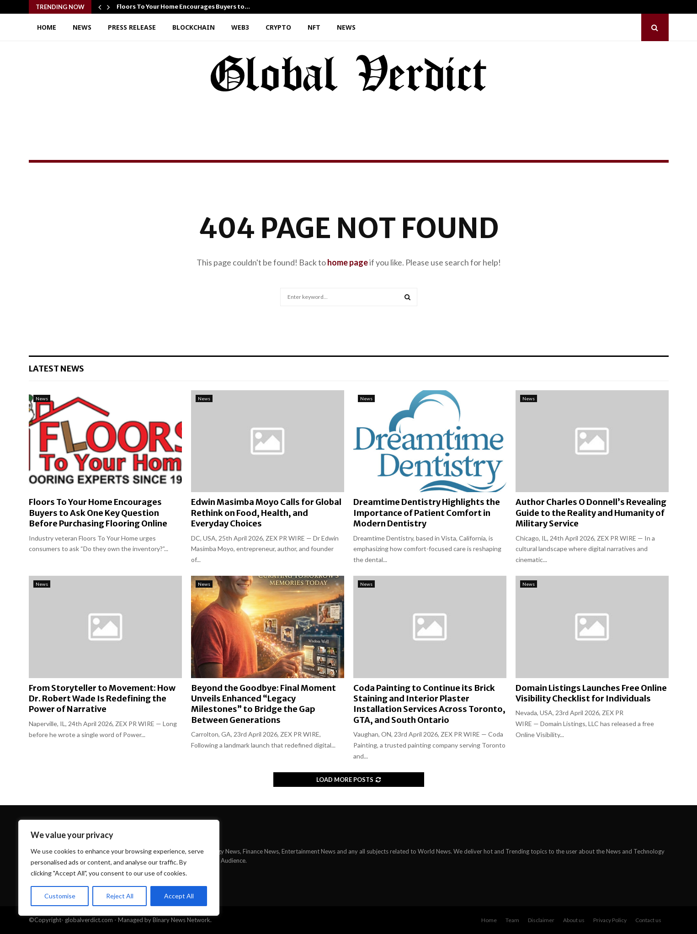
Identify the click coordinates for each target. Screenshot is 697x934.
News (82, 27)
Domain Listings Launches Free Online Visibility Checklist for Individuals (591, 693)
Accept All (179, 896)
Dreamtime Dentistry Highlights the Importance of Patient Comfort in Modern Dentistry (426, 513)
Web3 (240, 27)
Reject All (119, 896)
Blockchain (193, 27)
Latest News (56, 368)
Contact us (648, 920)
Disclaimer (541, 920)
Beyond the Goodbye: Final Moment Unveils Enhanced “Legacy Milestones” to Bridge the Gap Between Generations (263, 704)
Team (512, 920)
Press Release (132, 27)
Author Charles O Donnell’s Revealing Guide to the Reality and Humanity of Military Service (591, 513)
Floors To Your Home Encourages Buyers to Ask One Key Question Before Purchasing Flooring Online (98, 513)
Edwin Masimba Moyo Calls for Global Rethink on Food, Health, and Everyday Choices (266, 513)
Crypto (278, 27)
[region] (118, 868)
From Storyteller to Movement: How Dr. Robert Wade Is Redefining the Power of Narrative (102, 699)
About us (574, 920)
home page (347, 262)
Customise (59, 896)
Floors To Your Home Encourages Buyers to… (183, 7)
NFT (314, 27)
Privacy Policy (610, 920)
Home (46, 27)
